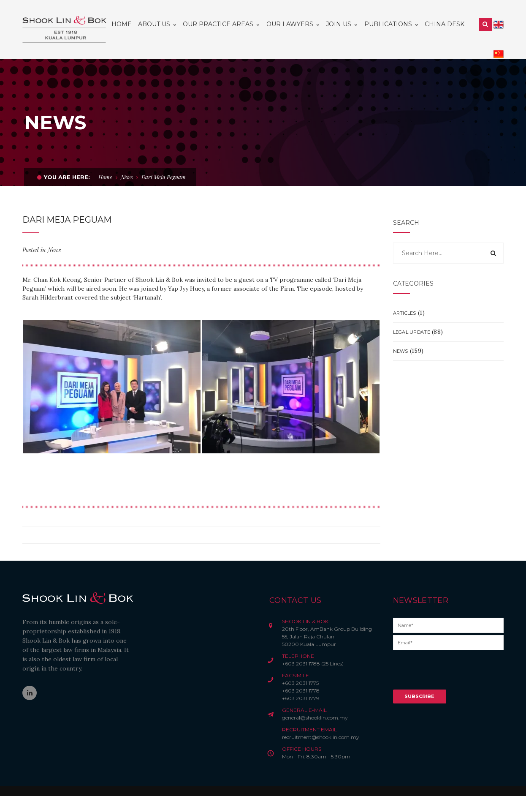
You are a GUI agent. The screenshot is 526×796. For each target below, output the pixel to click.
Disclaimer (158, 782)
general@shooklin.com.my (315, 699)
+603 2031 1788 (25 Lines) (313, 645)
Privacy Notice (192, 782)
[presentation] (457, 654)
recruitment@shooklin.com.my (320, 718)
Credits (220, 782)
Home (105, 158)
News (127, 158)
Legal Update (411, 313)
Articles (404, 294)
